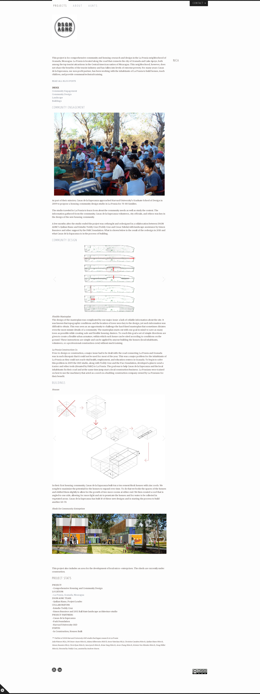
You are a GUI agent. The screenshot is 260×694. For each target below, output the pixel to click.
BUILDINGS (58, 382)
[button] (54, 154)
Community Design (61, 94)
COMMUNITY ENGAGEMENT (68, 107)
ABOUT (77, 5)
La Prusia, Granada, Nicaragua (69, 595)
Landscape (57, 97)
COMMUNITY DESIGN (64, 240)
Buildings (57, 101)
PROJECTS (60, 5)
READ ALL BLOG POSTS (64, 81)
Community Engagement (64, 91)
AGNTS (93, 5)
